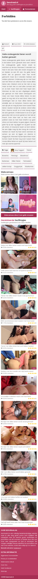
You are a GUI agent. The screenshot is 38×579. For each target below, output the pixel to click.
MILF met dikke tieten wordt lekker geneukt (15, 472)
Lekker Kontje (6, 166)
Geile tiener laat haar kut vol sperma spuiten (16, 271)
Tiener (29, 150)
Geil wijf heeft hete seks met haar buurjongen (17, 522)
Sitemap (4, 571)
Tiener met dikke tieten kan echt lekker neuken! (17, 346)
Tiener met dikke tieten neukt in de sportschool (17, 296)
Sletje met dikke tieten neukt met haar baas (16, 245)
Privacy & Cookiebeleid (9, 559)
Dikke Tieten (16, 161)
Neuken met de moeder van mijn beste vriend (17, 371)
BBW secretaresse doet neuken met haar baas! (17, 321)
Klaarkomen (29, 166)
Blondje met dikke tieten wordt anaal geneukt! (17, 422)
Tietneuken (27, 161)
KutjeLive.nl (17, 548)
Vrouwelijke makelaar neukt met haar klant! (16, 396)
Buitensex (5, 161)
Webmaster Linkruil (7, 562)
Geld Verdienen (6, 568)
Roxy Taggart (17, 150)
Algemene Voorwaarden (9, 555)
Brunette (5, 156)
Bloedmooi (24, 156)
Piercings (14, 156)
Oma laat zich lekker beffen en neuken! (14, 497)
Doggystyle (18, 166)
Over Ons (4, 565)
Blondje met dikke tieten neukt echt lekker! (15, 447)
